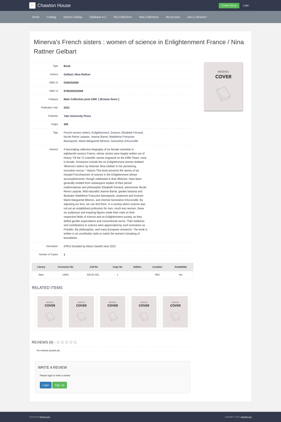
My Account (173, 17)
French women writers (77, 132)
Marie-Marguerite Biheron (94, 141)
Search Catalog (72, 17)
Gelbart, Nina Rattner (77, 74)
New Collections (149, 17)
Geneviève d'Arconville (124, 141)
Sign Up (60, 385)
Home (35, 17)
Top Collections (122, 17)
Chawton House (54, 5)
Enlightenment (100, 132)
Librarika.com (246, 417)
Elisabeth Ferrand (132, 132)
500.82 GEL (93, 274)
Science (115, 132)
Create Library (229, 5)
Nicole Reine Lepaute (76, 136)
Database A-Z (97, 17)
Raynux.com (45, 417)
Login (246, 5)
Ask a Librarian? (197, 17)
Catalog (51, 17)
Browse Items (109, 99)
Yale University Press (77, 116)
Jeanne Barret (99, 136)
